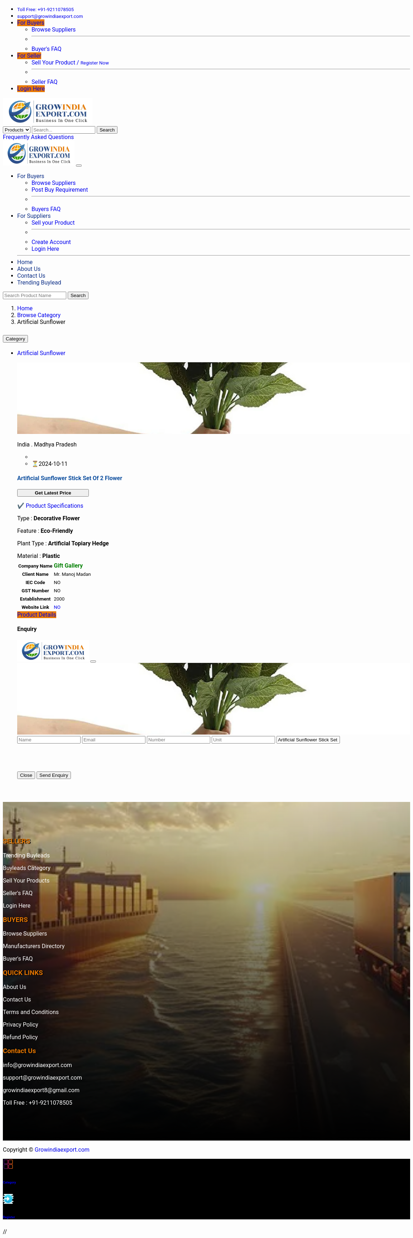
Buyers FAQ (46, 209)
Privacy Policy (20, 1024)
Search (107, 130)
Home (25, 262)
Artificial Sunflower (41, 353)
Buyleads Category (27, 868)
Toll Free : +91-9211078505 (37, 1102)
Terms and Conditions (31, 1012)
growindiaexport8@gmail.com (41, 1090)
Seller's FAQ (18, 893)
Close (26, 775)
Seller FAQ (45, 81)
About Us (28, 269)
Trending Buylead (39, 282)
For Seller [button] (29, 55)
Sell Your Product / (70, 62)
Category (15, 338)
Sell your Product (53, 222)
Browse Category (39, 315)
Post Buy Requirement (60, 189)
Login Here (31, 88)
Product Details (36, 614)
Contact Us (31, 275)
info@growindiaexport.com (37, 1065)
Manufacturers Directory (33, 946)
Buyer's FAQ (47, 49)
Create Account (51, 242)
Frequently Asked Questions (38, 137)
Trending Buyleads (26, 855)
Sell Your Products (26, 880)
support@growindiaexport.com (42, 1077)
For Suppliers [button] (34, 215)
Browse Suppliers (54, 29)
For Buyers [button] (30, 22)
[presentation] (71, 757)
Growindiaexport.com (62, 1149)
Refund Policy (20, 1037)
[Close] (93, 661)
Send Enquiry (53, 775)
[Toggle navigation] (79, 165)
